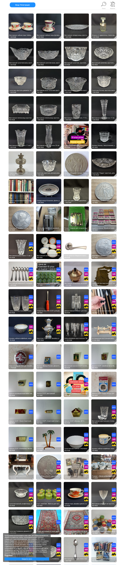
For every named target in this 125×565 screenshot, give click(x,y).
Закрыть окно (27, 559)
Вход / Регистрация (22, 5)
